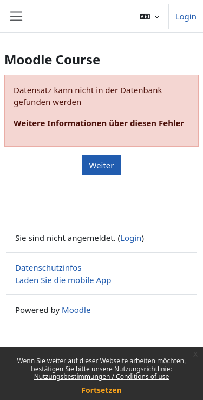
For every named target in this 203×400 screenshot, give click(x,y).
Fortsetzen (101, 390)
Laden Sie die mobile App (63, 279)
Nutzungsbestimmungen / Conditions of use (101, 376)
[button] (149, 16)
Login (186, 16)
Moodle (76, 309)
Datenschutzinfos (48, 267)
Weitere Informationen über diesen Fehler (99, 122)
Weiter (101, 165)
